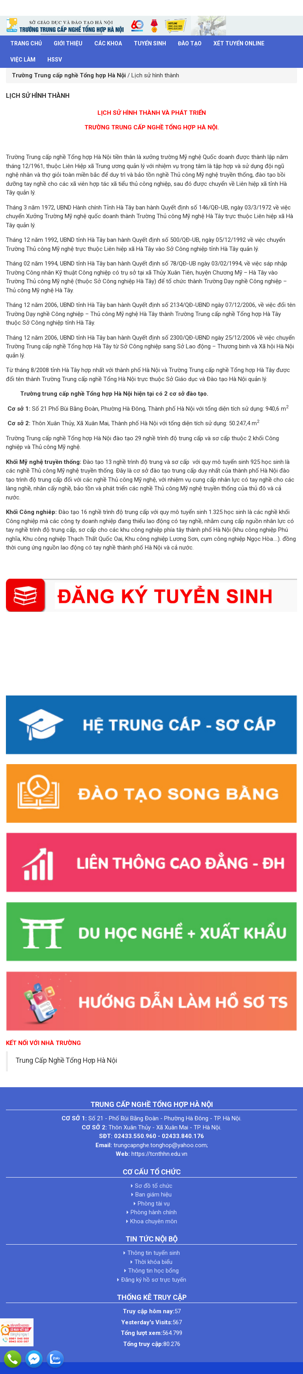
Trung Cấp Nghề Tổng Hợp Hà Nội (66, 1060)
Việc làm (23, 59)
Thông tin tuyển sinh (153, 1252)
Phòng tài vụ (154, 1203)
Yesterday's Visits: (146, 1322)
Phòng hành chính (154, 1212)
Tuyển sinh (150, 43)
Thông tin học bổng (153, 1270)
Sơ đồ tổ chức (153, 1185)
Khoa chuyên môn (153, 1221)
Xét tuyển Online (238, 43)
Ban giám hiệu (153, 1194)
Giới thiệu (68, 43)
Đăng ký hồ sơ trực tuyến (153, 1279)
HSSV (54, 59)
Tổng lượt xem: (141, 1333)
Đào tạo (190, 43)
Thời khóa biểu (153, 1262)
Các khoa (108, 43)
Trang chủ (26, 43)
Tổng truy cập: (143, 1344)
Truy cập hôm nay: (148, 1311)
